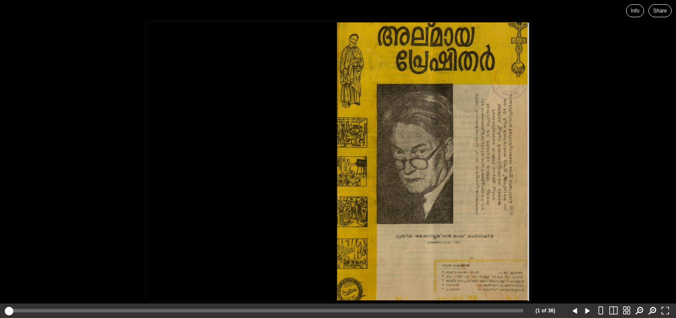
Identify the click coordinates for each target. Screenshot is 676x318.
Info (635, 11)
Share (660, 11)
